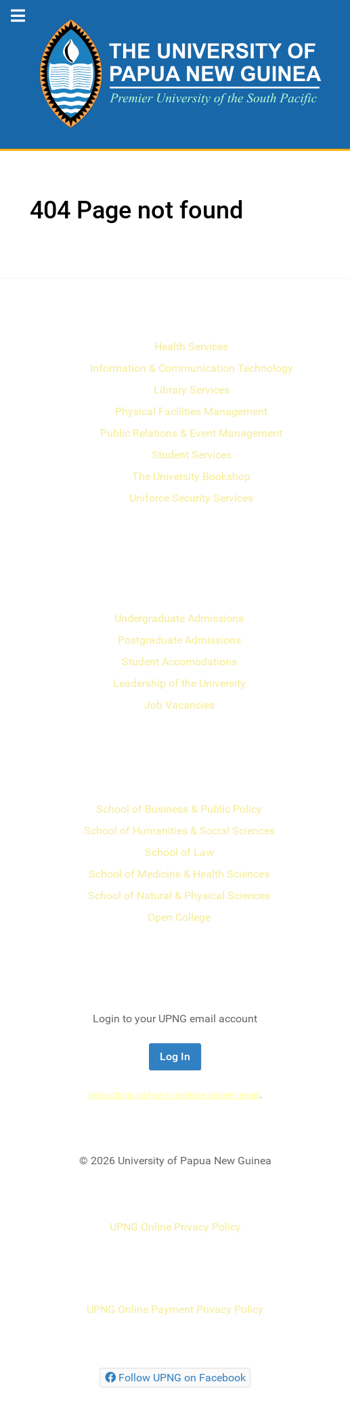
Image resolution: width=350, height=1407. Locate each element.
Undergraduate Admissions (179, 618)
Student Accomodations (179, 661)
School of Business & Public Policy (179, 809)
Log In (175, 1056)
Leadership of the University (179, 683)
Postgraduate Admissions (179, 640)
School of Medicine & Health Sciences (179, 873)
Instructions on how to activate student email (174, 1095)
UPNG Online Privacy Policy (175, 1226)
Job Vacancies (179, 704)
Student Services (192, 454)
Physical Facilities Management (191, 411)
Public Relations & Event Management (191, 433)
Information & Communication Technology (191, 368)
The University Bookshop (191, 476)
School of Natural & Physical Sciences (179, 895)
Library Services (191, 389)
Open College (179, 917)
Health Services (191, 346)
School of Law (179, 852)
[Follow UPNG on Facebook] (175, 1377)
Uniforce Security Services (191, 498)
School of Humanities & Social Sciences (179, 830)
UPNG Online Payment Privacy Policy (175, 1309)
